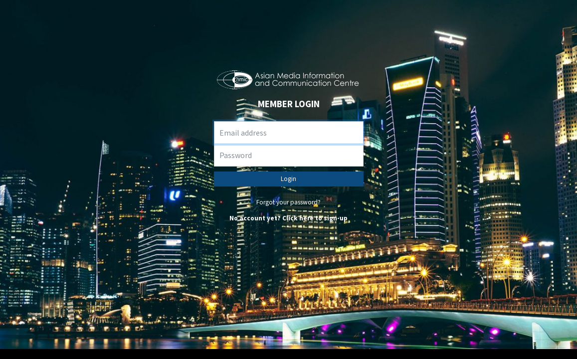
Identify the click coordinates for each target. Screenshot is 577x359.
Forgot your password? (288, 202)
